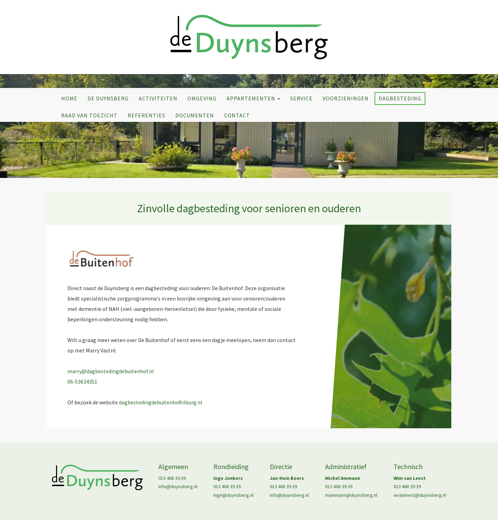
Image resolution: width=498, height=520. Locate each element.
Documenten (194, 115)
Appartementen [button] (253, 98)
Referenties (146, 115)
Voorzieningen (346, 98)
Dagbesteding (400, 98)
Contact (237, 115)
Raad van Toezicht (89, 115)
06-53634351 (82, 381)
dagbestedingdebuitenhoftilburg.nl (160, 402)
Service (301, 98)
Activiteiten (158, 98)
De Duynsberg (108, 98)
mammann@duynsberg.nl (351, 495)
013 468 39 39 (172, 478)
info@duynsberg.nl (177, 486)
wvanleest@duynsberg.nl (420, 495)
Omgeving (201, 98)
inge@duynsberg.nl (233, 495)
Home (69, 98)
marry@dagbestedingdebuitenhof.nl (110, 371)
